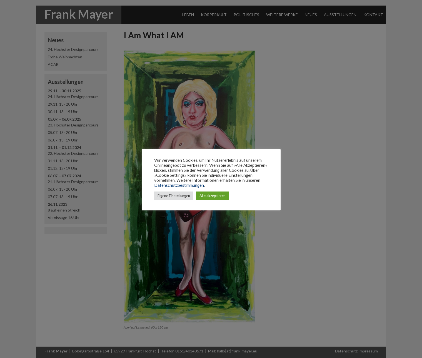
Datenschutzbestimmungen (179, 185)
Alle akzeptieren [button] (212, 195)
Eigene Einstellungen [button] (174, 195)
